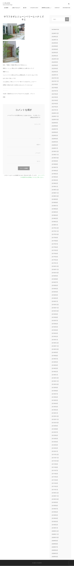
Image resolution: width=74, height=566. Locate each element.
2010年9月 (55, 502)
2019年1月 (55, 187)
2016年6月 (55, 285)
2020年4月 (55, 139)
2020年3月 (55, 142)
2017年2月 (55, 260)
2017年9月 (55, 238)
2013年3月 (55, 407)
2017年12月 (55, 228)
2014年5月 (55, 362)
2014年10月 (55, 349)
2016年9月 (55, 276)
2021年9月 (55, 84)
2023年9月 (55, 43)
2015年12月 (55, 305)
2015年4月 (55, 330)
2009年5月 (55, 553)
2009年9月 (55, 541)
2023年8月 (55, 46)
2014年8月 (55, 356)
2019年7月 (55, 167)
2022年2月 (55, 72)
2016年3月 (55, 295)
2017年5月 (55, 250)
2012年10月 (55, 423)
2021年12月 (55, 78)
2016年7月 (55, 282)
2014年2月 (55, 372)
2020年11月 (55, 116)
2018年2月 (55, 222)
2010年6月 (55, 512)
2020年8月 (55, 126)
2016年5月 (55, 289)
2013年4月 (55, 403)
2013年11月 (55, 381)
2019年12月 (55, 151)
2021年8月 (55, 88)
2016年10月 (55, 273)
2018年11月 (55, 193)
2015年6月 (55, 324)
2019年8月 (55, 164)
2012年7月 (55, 432)
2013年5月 (55, 400)
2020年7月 (55, 129)
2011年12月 (55, 454)
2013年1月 (55, 413)
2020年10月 (55, 120)
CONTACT (55, 7)
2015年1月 (55, 340)
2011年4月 (55, 480)
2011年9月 (55, 464)
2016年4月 (55, 292)
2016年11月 (55, 269)
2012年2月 (55, 448)
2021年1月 (55, 110)
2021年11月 (55, 81)
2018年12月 (55, 190)
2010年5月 (55, 515)
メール (37, 153)
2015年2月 (55, 336)
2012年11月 (55, 419)
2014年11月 (55, 346)
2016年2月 (55, 298)
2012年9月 (55, 426)
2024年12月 (55, 33)
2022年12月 (55, 59)
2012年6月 (55, 435)
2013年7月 (55, 394)
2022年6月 (55, 65)
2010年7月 (55, 509)
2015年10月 (55, 311)
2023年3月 (55, 53)
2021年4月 (55, 100)
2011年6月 (55, 474)
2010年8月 (55, 506)
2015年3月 (55, 333)
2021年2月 (55, 107)
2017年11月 (55, 231)
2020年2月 (55, 145)
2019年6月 (55, 171)
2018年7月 (55, 206)
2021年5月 (55, 97)
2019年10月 (55, 158)
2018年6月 (55, 209)
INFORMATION (64, 7)
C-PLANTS (6, 3)
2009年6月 (55, 550)
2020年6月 (55, 132)
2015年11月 (55, 308)
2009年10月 (55, 537)
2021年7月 (55, 91)
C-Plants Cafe (33, 7)
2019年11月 (55, 155)
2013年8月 (55, 391)
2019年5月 (55, 174)
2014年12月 (55, 343)
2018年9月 (55, 199)
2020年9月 (55, 123)
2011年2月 (55, 486)
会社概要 (6, 7)
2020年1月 (55, 148)
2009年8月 (55, 544)
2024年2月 (55, 37)
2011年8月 (55, 467)
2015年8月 (55, 317)
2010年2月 (55, 525)
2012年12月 (55, 416)
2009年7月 (55, 547)
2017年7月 (55, 244)
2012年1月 (55, 451)
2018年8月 (55, 202)
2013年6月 (55, 397)
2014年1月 (55, 375)
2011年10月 (55, 461)
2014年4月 (55, 365)
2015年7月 (55, 321)
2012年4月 (55, 442)
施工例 (23, 7)
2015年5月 (55, 327)
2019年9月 (55, 161)
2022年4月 (55, 68)
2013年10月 (55, 384)
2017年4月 (55, 254)
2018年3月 (55, 218)
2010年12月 (55, 493)
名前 (38, 145)
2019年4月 (55, 177)
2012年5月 (55, 439)
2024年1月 (55, 40)
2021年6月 (55, 94)
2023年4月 (55, 49)
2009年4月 (55, 557)
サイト (38, 161)
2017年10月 (55, 234)
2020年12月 (55, 113)
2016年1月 (55, 301)
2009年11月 (55, 534)
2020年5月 (55, 135)
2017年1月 (55, 263)
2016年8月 (55, 279)
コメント (37, 124)
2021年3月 (55, 104)
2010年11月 (55, 496)
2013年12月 (55, 378)
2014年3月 (55, 368)
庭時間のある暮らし (44, 7)
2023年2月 (55, 56)
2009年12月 (55, 531)
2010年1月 (55, 528)
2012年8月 (55, 429)
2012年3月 (55, 445)
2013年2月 (55, 410)
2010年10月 (55, 499)
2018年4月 (55, 215)
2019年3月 (55, 180)
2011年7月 (55, 470)
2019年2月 (55, 183)
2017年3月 (55, 257)
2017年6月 (55, 247)
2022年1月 (55, 75)
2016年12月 (55, 266)
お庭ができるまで (16, 7)
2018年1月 (55, 225)
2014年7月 (55, 359)
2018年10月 (55, 196)
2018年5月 (55, 212)
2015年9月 (55, 314)
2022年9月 (55, 62)
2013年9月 (55, 387)
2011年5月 (55, 477)
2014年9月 (55, 352)
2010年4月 (55, 518)
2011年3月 (55, 483)
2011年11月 (55, 458)
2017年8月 (55, 241)
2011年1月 (55, 490)
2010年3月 (55, 521)
